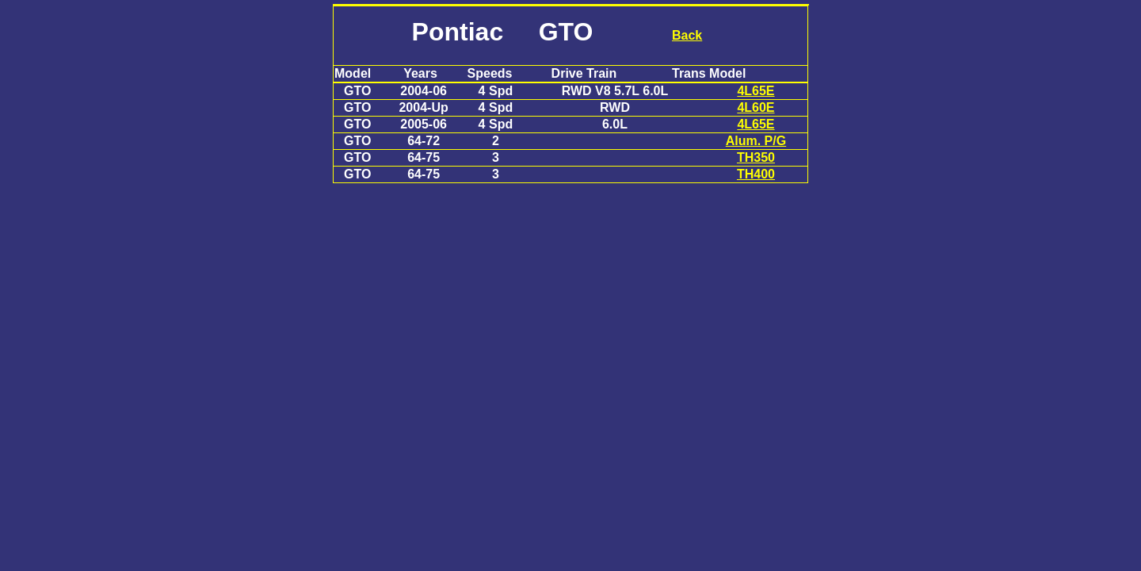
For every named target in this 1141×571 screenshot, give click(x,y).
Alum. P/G (756, 141)
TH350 (756, 157)
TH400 (756, 174)
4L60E (755, 107)
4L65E (755, 91)
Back (687, 35)
